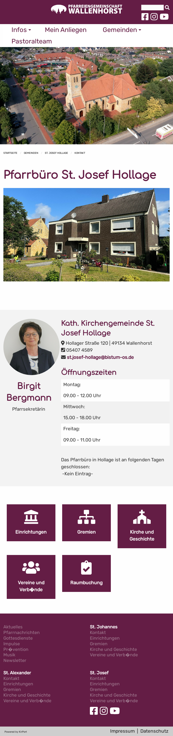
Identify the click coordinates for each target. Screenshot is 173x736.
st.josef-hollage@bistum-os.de (100, 357)
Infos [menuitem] (19, 30)
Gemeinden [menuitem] (120, 30)
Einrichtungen (105, 638)
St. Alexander (17, 673)
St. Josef (99, 673)
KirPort (23, 731)
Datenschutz (154, 731)
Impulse (11, 644)
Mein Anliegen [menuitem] (65, 30)
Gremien (98, 644)
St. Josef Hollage (56, 153)
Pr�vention (15, 649)
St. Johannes (103, 627)
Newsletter (14, 660)
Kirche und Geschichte (113, 649)
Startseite (10, 153)
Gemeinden (31, 153)
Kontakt (80, 153)
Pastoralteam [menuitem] (31, 41)
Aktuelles (13, 627)
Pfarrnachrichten (21, 632)
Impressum (122, 731)
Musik (9, 655)
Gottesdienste (18, 638)
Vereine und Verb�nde (114, 655)
